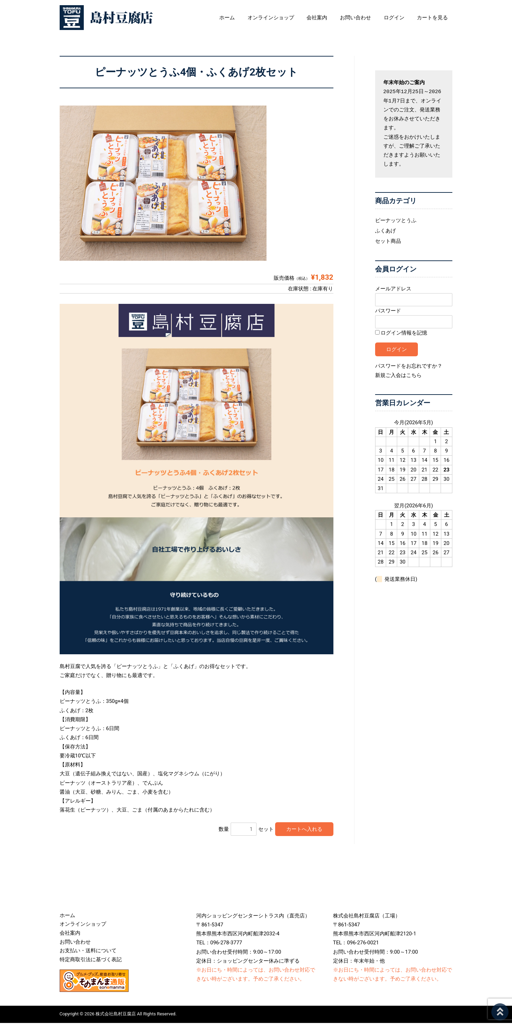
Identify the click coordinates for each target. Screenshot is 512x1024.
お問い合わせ (364, 17)
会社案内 (328, 17)
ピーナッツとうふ (395, 220)
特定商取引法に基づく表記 (91, 961)
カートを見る (437, 17)
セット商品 (388, 241)
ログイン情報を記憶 (401, 333)
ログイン (401, 17)
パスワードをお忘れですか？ (408, 366)
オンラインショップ (284, 17)
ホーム (243, 17)
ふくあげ (385, 231)
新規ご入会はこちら (398, 375)
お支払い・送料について (88, 952)
